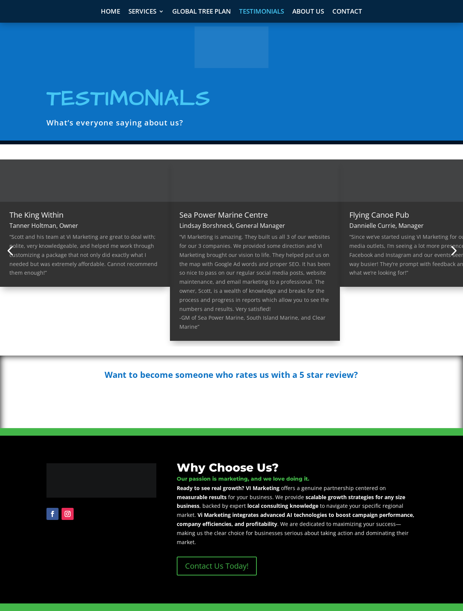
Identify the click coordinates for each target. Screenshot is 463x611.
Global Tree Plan (201, 12)
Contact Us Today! (216, 566)
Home (110, 12)
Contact (347, 12)
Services (142, 12)
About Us (308, 12)
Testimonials (261, 12)
